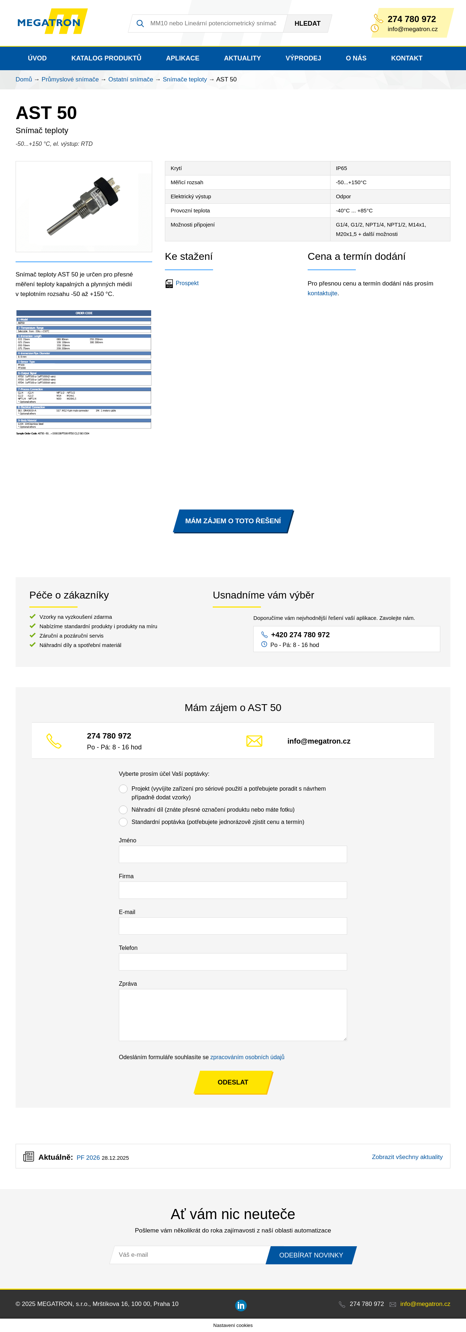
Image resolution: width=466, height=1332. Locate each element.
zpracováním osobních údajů (248, 1057)
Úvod (37, 58)
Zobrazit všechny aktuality (407, 1157)
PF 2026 (88, 1157)
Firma (126, 876)
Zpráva (128, 984)
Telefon (128, 948)
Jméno (127, 840)
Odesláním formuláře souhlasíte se (201, 1057)
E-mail (127, 912)
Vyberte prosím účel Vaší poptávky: (164, 774)
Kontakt (407, 58)
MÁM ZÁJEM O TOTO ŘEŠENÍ (233, 521)
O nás (356, 58)
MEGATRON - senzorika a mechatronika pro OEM (57, 23)
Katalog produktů (106, 58)
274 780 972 (412, 19)
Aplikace (182, 58)
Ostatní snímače (130, 79)
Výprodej (303, 58)
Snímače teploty (185, 79)
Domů (24, 79)
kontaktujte (322, 293)
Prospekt (183, 283)
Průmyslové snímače (70, 79)
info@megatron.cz (319, 741)
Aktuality (242, 58)
